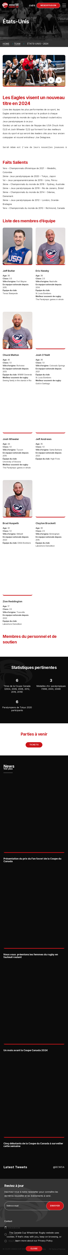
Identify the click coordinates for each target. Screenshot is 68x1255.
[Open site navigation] (64, 5)
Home (6, 43)
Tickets (34, 744)
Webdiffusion (48, 5)
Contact (8, 1221)
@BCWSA (59, 1167)
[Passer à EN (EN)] (30, 5)
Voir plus (8, 769)
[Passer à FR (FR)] (33, 5)
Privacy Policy (45, 1240)
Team (17, 43)
